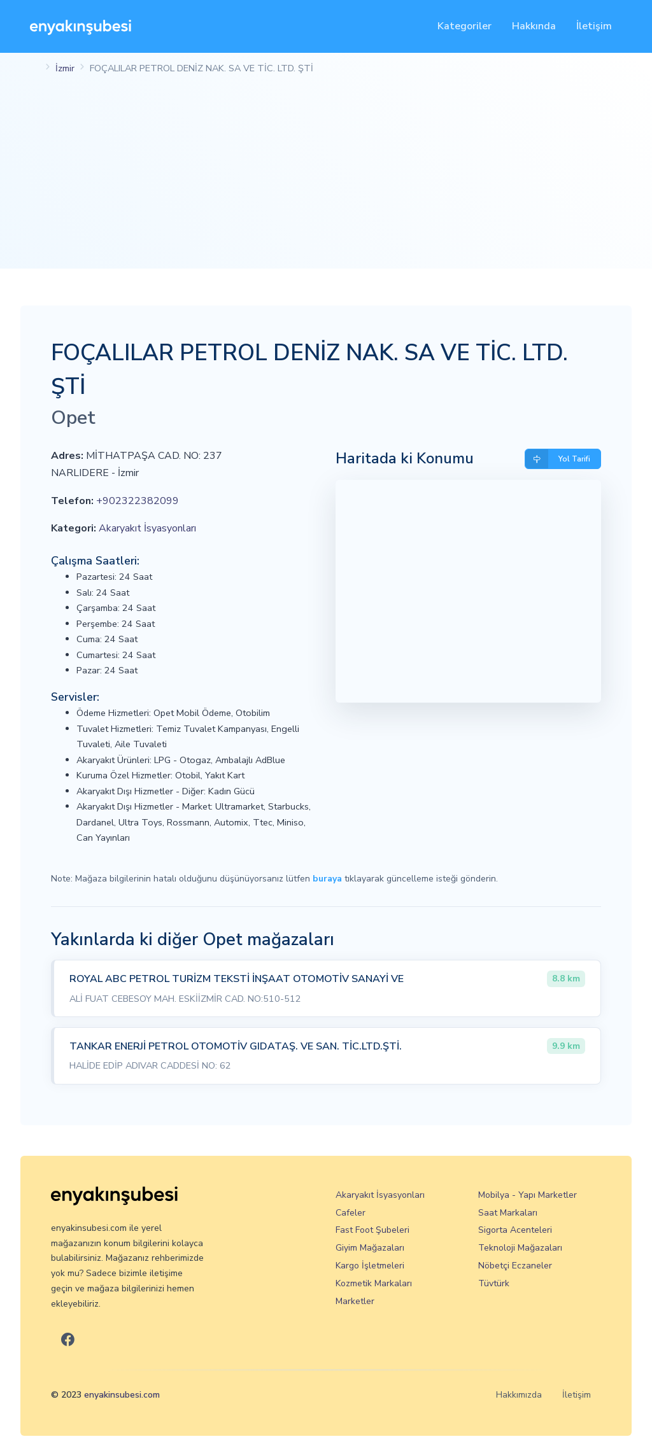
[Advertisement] (326, 179)
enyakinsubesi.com (122, 1395)
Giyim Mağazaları (370, 1248)
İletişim (594, 26)
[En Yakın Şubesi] (80, 26)
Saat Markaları (507, 1213)
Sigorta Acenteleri (515, 1230)
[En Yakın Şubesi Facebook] (68, 1340)
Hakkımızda (519, 1395)
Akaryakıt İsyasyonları (147, 528)
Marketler (355, 1301)
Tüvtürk (493, 1283)
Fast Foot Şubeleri (372, 1230)
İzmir (64, 68)
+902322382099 (137, 501)
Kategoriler (464, 26)
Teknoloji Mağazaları (520, 1248)
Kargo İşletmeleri (370, 1266)
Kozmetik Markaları (374, 1283)
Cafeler (350, 1213)
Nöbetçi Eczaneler (515, 1266)
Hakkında (534, 26)
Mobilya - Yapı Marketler (527, 1195)
